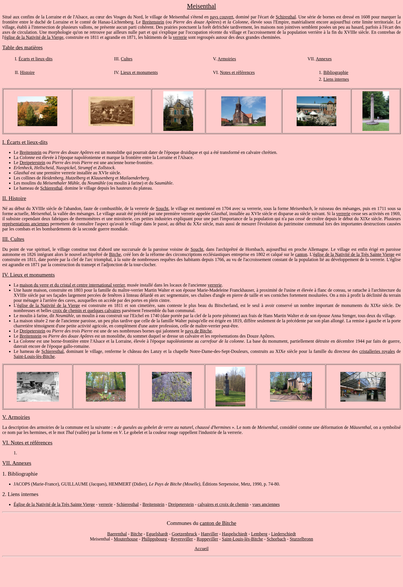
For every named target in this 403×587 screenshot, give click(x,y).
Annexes (324, 58)
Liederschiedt (283, 533)
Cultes (126, 58)
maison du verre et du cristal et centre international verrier (72, 285)
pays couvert (221, 16)
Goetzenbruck (184, 533)
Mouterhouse (126, 539)
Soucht (162, 208)
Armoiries (227, 58)
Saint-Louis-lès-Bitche (34, 356)
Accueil (202, 548)
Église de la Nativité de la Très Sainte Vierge (54, 504)
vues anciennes (266, 504)
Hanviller (209, 533)
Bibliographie (335, 72)
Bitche (115, 254)
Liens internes (336, 79)
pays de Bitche (198, 331)
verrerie (180, 37)
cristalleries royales (377, 351)
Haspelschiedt (234, 533)
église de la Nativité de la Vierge (33, 37)
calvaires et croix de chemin (223, 504)
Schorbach (276, 539)
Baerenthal (117, 533)
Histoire (27, 72)
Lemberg (259, 533)
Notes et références (237, 72)
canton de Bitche (218, 523)
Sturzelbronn (301, 539)
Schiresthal (286, 16)
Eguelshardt (157, 533)
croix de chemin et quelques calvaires (86, 310)
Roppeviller (207, 539)
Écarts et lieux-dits (35, 58)
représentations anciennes (25, 223)
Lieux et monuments (139, 72)
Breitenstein (153, 22)
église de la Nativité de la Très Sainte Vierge (353, 254)
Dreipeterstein (32, 162)
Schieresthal (51, 188)
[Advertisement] (201, 572)
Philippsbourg (154, 539)
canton (301, 254)
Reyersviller (182, 539)
